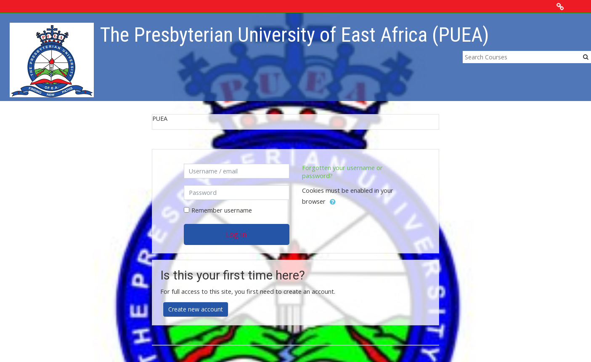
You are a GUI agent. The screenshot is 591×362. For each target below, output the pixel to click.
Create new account (195, 309)
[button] (332, 202)
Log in (236, 234)
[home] (52, 60)
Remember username (221, 210)
